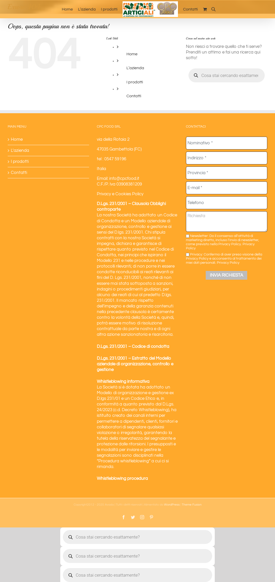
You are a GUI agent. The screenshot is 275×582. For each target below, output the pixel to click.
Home (132, 54)
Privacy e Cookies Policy (120, 194)
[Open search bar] (213, 9)
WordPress (172, 504)
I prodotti (134, 82)
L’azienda (135, 68)
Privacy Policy (228, 262)
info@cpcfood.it (124, 178)
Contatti (133, 96)
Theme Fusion (192, 504)
